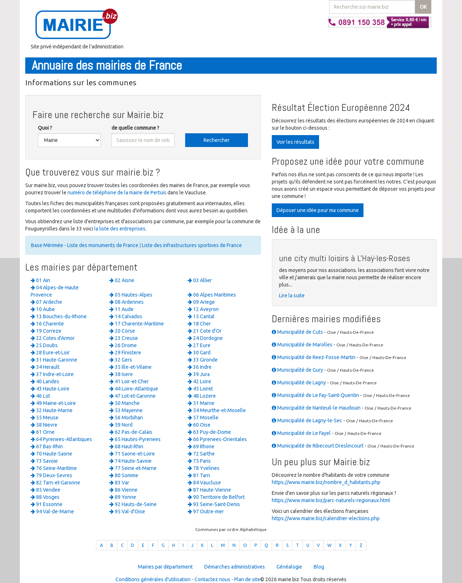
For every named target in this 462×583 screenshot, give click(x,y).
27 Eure (199, 345)
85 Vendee (45, 490)
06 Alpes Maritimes (212, 295)
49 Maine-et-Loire (53, 403)
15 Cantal (201, 316)
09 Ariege (201, 302)
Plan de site (247, 579)
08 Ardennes (126, 302)
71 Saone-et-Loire (132, 454)
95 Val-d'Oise (127, 511)
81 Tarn (199, 475)
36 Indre (200, 367)
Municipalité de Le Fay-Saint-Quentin (315, 395)
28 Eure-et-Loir (50, 352)
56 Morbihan (126, 417)
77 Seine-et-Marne (133, 468)
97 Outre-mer (206, 511)
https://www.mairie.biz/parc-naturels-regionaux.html (331, 500)
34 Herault (45, 367)
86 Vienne (123, 490)
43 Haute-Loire (50, 389)
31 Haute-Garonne (54, 360)
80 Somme (123, 475)
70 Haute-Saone (51, 454)
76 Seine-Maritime (54, 468)
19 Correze (46, 331)
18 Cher (199, 324)
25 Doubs (44, 345)
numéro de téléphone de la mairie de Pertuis (116, 192)
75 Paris (199, 461)
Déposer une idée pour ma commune (317, 210)
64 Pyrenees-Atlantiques (61, 439)
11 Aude (121, 309)
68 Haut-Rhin (126, 446)
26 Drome (123, 345)
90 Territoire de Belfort (216, 497)
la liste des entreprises (119, 229)
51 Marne (201, 403)
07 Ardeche (46, 302)
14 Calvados (125, 316)
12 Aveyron (203, 309)
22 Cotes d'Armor (53, 338)
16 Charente (47, 324)
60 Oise (199, 425)
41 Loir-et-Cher (129, 381)
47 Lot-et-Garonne (132, 396)
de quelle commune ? (135, 128)
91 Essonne (46, 504)
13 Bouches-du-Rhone (59, 316)
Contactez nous (212, 579)
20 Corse (122, 331)
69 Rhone (201, 446)
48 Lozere (202, 396)
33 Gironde (203, 360)
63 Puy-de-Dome (209, 432)
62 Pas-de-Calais (130, 432)
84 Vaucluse (204, 482)
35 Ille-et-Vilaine (130, 367)
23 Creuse (123, 338)
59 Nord (120, 425)
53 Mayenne (126, 410)
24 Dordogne (205, 338)
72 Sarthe (201, 454)
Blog (319, 567)
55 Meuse (44, 417)
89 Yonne (122, 497)
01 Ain (40, 280)
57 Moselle (203, 417)
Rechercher (217, 140)
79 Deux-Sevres (51, 475)
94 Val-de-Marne (52, 511)
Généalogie (289, 567)
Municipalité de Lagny (299, 382)
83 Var (119, 482)
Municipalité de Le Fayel (301, 433)
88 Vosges (45, 497)
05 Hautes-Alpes (130, 295)
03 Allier (200, 280)
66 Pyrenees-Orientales (217, 439)
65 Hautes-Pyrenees (135, 439)
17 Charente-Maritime (136, 324)
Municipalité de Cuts (297, 332)
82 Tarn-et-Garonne (55, 482)
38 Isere (121, 374)
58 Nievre (44, 425)
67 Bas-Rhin (47, 446)
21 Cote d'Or (205, 331)
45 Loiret (200, 389)
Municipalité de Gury (297, 370)
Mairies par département (165, 567)
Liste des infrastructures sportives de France (192, 245)
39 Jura (199, 374)
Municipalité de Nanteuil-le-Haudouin (316, 408)
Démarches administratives (234, 567)
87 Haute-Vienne (209, 490)
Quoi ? (45, 128)
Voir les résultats (295, 142)
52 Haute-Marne (52, 410)
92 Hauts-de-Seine (133, 504)
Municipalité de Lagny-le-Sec (307, 420)
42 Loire (199, 381)
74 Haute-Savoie (130, 461)
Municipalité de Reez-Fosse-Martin (314, 357)
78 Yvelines (203, 468)
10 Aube (43, 309)
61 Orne (43, 432)
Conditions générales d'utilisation (153, 579)
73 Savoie (44, 461)
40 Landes (45, 381)
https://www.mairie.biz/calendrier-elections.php (326, 518)
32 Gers (120, 360)
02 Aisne (121, 280)
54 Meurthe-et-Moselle (217, 410)
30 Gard (199, 352)
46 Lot (40, 396)
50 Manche (124, 403)
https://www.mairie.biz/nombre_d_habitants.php (326, 482)
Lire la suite (292, 295)
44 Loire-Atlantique (133, 389)
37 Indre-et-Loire (52, 374)
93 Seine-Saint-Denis (214, 504)
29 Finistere (125, 352)
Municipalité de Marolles (302, 344)
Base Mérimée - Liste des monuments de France (84, 245)
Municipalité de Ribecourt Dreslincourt (317, 446)
